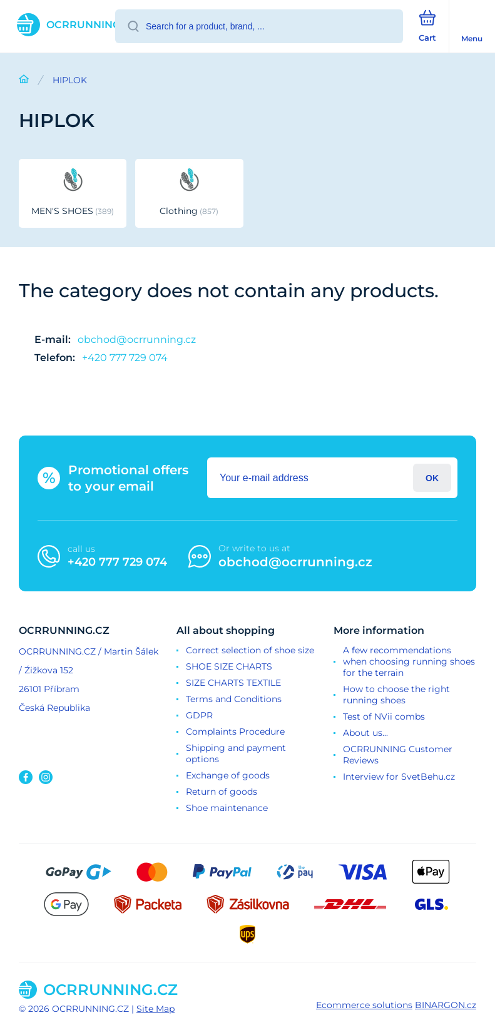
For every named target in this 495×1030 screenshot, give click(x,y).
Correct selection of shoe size (250, 650)
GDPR (199, 715)
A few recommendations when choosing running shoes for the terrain (409, 661)
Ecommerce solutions (364, 1005)
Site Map (155, 1008)
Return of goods (221, 791)
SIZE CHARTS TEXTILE (233, 682)
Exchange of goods (228, 775)
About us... (365, 732)
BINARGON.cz (445, 1005)
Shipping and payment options (236, 753)
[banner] (58, 25)
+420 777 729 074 (125, 358)
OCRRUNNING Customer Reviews (397, 754)
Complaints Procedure (235, 731)
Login (432, 478)
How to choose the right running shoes (396, 694)
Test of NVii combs (384, 716)
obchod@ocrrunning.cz (137, 339)
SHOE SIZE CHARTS (229, 666)
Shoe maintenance (227, 807)
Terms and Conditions (234, 699)
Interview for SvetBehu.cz (399, 776)
